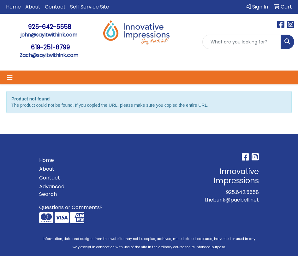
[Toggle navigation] (9, 77)
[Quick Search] (241, 42)
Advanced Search (51, 190)
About (32, 6)
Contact (55, 6)
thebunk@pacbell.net (232, 199)
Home (13, 6)
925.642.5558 (242, 192)
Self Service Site (89, 6)
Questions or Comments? (71, 207)
